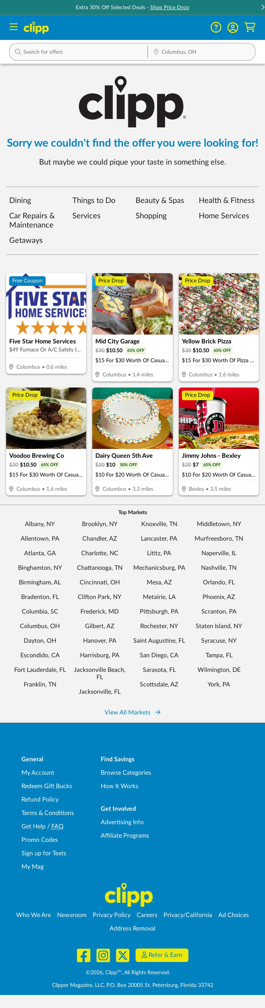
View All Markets (132, 712)
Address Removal (132, 929)
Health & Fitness (227, 201)
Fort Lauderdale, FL (40, 670)
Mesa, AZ (159, 582)
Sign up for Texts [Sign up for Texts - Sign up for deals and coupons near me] (43, 853)
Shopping (151, 216)
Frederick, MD (99, 612)
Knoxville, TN (159, 524)
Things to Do (93, 201)
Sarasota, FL (159, 670)
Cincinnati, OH (100, 582)
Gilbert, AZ (100, 626)
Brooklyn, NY (100, 524)
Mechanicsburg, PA (159, 568)
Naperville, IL (218, 553)
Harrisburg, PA (99, 655)
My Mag (32, 867)
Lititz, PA (159, 553)
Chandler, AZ (99, 539)
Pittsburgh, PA (159, 612)
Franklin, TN (40, 684)
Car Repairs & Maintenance (32, 220)
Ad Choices (233, 915)
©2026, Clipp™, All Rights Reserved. (128, 972)
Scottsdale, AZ (159, 684)
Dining (20, 201)
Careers (147, 915)
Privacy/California (188, 915)
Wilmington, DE (219, 670)
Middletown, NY (219, 524)
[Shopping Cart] (249, 27)
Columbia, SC (40, 612)
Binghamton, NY (40, 568)
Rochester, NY (159, 626)
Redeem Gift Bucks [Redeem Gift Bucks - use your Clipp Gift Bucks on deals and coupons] (46, 786)
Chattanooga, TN (100, 568)
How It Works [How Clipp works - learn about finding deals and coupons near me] (119, 786)
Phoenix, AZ (219, 597)
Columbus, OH (40, 626)
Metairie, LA (159, 597)
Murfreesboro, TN (219, 539)
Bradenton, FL (40, 597)
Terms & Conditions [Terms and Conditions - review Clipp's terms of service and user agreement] (47, 813)
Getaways (26, 240)
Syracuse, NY (219, 641)
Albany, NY (40, 524)
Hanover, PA (99, 641)
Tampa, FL (219, 655)
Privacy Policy (112, 915)
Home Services (224, 216)
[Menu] (14, 27)
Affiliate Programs (125, 836)
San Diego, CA (159, 655)
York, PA (219, 684)
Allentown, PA (40, 539)
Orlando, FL (219, 582)
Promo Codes (39, 840)
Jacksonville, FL (100, 692)
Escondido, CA (40, 655)
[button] (232, 27)
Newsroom (72, 915)
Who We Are (33, 915)
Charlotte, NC (99, 553)
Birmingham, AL (40, 582)
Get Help (33, 826)
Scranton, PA (219, 612)
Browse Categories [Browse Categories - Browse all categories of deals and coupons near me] (126, 773)
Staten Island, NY (219, 626)
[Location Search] (201, 52)
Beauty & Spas (160, 201)
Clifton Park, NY (99, 597)
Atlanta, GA (40, 553)
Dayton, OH (40, 641)
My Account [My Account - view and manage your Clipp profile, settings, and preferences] (37, 773)
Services (86, 216)
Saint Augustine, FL (159, 641)
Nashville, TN (219, 568)
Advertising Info (122, 822)
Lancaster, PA (159, 539)
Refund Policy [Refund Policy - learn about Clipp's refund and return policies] (40, 800)
